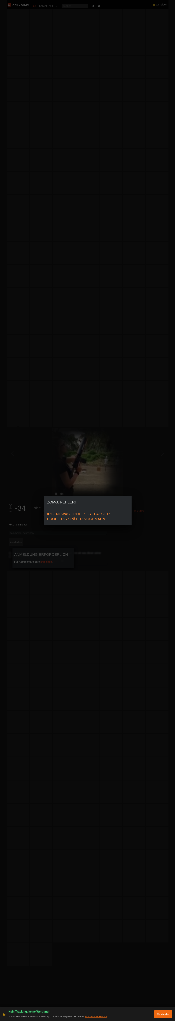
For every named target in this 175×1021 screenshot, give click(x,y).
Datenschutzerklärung (96, 1016)
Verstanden (163, 1014)
